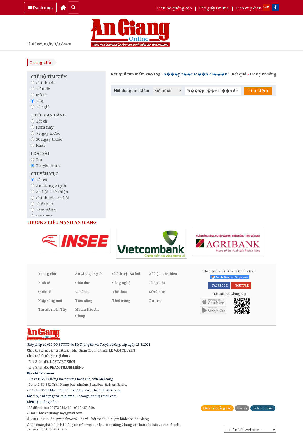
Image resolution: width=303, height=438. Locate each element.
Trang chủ (40, 62)
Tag (37, 100)
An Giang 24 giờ (48, 185)
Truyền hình (45, 165)
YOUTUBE (241, 285)
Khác (38, 145)
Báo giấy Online (214, 8)
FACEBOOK (219, 285)
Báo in (242, 408)
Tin (36, 159)
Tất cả (39, 121)
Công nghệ (121, 282)
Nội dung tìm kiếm (131, 90)
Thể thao (42, 203)
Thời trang (121, 300)
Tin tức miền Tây (52, 309)
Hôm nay (42, 127)
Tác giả (40, 106)
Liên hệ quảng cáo (174, 8)
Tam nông (43, 209)
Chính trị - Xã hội (50, 197)
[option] (75, 241)
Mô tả (39, 94)
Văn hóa (82, 291)
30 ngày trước (46, 139)
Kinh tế (44, 282)
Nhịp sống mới (50, 300)
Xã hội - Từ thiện (49, 191)
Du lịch (155, 300)
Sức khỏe (157, 291)
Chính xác (43, 82)
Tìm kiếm (258, 91)
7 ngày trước (45, 133)
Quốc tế (44, 291)
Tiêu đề (40, 88)
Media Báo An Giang (87, 312)
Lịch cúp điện (249, 8)
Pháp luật (157, 282)
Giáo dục (82, 282)
